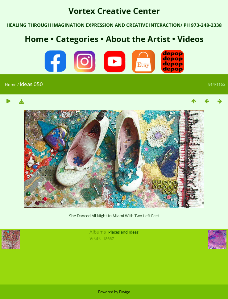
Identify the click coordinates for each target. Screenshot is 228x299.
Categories (78, 38)
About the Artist (138, 38)
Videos (189, 38)
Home (38, 38)
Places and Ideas (123, 232)
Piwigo (124, 291)
